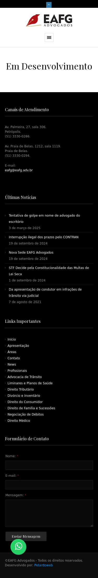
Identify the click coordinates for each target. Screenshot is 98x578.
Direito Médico (19, 421)
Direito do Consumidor (25, 402)
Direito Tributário (21, 389)
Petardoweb (43, 565)
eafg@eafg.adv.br (19, 170)
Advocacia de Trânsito (25, 377)
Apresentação (18, 346)
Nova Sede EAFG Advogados (31, 252)
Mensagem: (15, 495)
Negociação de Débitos (26, 414)
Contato (14, 358)
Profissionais (17, 371)
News (12, 364)
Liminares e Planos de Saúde (30, 383)
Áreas (12, 352)
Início (12, 339)
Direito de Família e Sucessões (31, 408)
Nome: (11, 456)
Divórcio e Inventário (24, 396)
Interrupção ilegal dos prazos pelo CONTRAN (44, 237)
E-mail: (12, 476)
